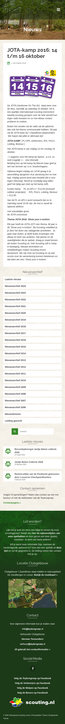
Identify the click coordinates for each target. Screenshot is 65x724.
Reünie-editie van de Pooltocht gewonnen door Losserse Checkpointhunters (37, 475)
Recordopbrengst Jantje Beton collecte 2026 (36, 451)
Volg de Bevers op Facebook (32, 692)
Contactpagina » (12, 502)
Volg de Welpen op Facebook (32, 688)
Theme (44, 715)
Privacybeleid (36, 715)
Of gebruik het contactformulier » (32, 649)
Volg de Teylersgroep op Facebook (32, 678)
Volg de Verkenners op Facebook (32, 683)
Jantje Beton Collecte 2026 (29, 462)
